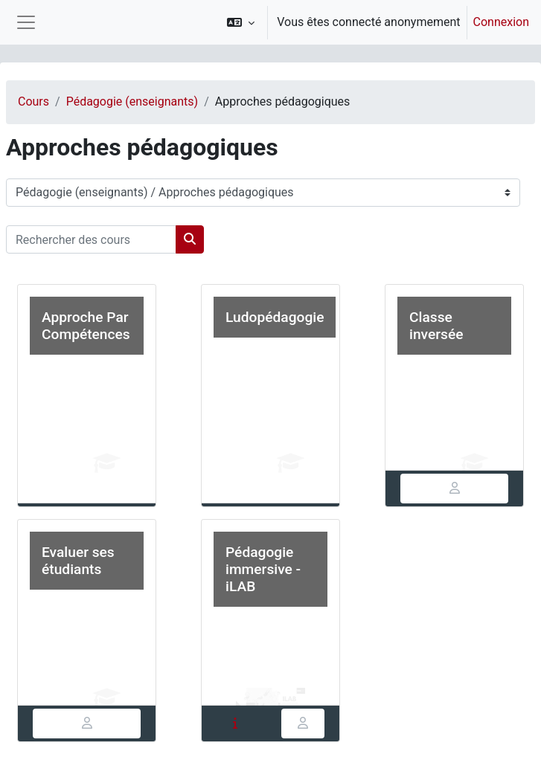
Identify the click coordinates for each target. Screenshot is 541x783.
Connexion (501, 22)
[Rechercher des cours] (91, 239)
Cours (33, 101)
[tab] (454, 488)
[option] (373, 22)
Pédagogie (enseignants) (132, 101)
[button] (240, 22)
